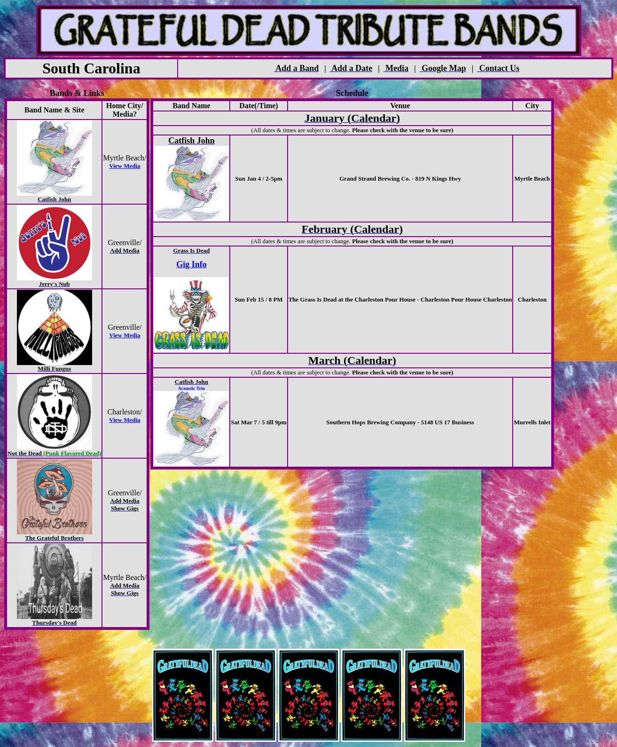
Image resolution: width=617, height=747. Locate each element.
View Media (124, 165)
